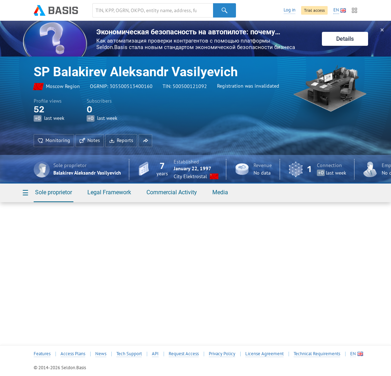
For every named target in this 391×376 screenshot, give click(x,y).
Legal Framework (109, 192)
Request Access (184, 354)
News (100, 354)
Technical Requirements (317, 354)
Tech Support (129, 354)
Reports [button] (121, 140)
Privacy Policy (222, 354)
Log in (289, 10)
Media (220, 192)
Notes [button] (89, 140)
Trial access (314, 10)
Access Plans (73, 354)
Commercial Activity (171, 192)
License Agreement (264, 354)
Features (42, 354)
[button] (145, 140)
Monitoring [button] (54, 140)
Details (345, 38)
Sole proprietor (53, 192)
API (155, 354)
